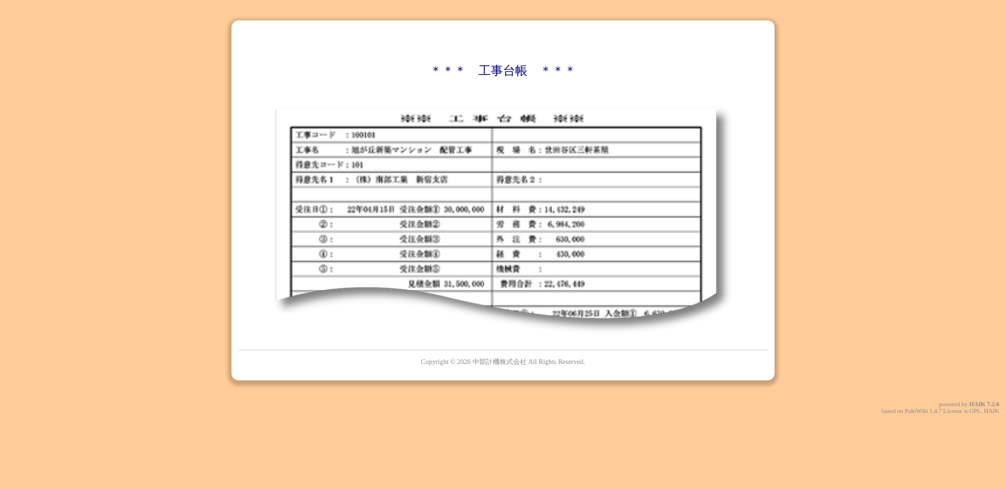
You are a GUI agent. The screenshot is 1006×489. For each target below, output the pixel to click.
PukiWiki (916, 411)
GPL (975, 411)
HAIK (977, 404)
